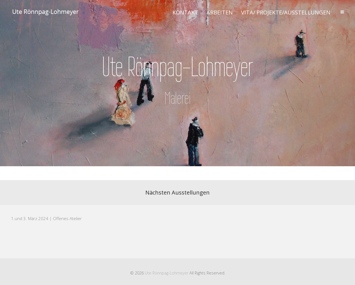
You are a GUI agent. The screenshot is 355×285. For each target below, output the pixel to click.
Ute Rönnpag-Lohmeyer (166, 273)
